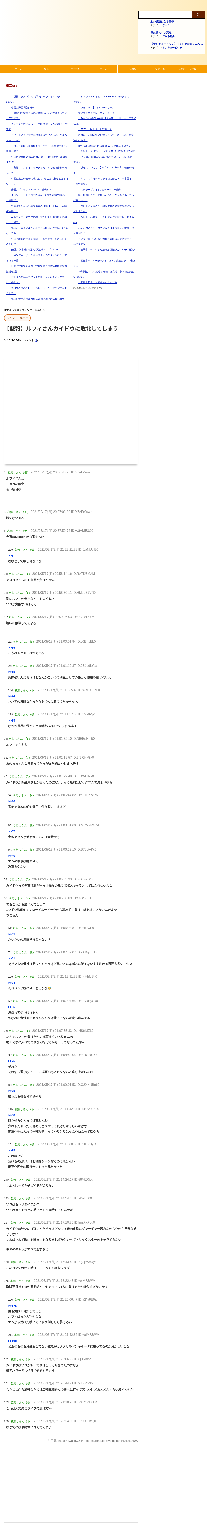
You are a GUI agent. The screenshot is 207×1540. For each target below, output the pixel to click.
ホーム (18, 68)
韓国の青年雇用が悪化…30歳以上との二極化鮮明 (35, 298)
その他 (132, 68)
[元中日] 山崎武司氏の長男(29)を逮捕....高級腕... (102, 145)
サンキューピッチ (172, 47)
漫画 (47, 68)
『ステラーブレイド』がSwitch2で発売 (97, 189)
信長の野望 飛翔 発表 (20, 107)
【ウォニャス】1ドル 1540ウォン (94, 107)
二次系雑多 (169, 36)
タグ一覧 (160, 68)
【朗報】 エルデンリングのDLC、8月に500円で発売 (104, 151)
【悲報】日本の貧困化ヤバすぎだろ (95, 282)
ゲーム (166, 25)
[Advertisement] (71, 1479)
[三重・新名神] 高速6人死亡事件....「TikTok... (33, 249)
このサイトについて (188, 68)
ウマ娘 (75, 68)
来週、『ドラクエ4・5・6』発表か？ (29, 189)
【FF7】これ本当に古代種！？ (92, 129)
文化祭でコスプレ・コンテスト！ (94, 113)
